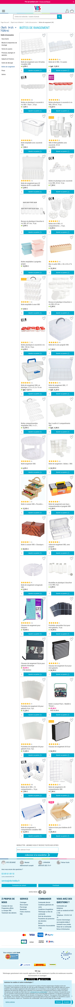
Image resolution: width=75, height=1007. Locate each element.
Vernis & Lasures (7, 49)
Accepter (66, 1002)
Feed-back (56, 885)
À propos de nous (7, 906)
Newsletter (23, 909)
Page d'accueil (5, 22)
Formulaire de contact (19, 885)
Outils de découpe (7, 63)
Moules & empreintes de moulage (9, 44)
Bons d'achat (24, 905)
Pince (3, 70)
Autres (4, 74)
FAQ (21, 914)
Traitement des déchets (9, 913)
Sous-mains (5, 39)
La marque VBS (6, 910)
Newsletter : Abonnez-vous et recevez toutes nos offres (37, 845)
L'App (40, 928)
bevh (18, 952)
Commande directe (44, 902)
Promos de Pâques (44, 2)
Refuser (58, 1002)
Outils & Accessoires (31, 22)
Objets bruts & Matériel (17, 22)
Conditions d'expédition (45, 909)
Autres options (10, 1002)
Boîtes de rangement (8, 67)
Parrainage (23, 907)
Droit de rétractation (44, 916)
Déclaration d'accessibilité (46, 926)
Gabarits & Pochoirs (8, 59)
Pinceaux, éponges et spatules (8, 54)
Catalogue (23, 902)
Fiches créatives (25, 912)
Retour (40, 923)
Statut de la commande (64, 927)
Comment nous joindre (64, 924)
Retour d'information (63, 929)
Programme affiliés (7, 908)
